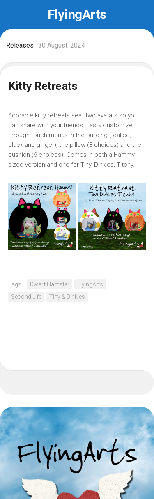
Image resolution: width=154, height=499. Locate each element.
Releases (20, 45)
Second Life (26, 296)
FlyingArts (77, 14)
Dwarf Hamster (49, 284)
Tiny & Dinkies (67, 296)
